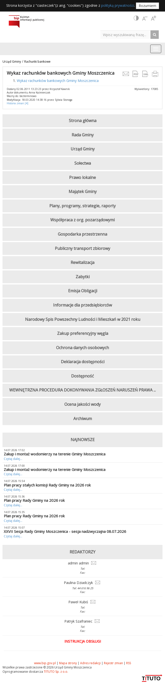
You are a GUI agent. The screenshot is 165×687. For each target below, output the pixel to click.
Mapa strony (68, 663)
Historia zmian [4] (17, 103)
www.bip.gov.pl (45, 663)
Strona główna (82, 120)
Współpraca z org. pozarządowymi (82, 220)
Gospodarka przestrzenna (82, 234)
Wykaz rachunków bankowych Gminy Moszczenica (58, 80)
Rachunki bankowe (37, 61)
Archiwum (82, 418)
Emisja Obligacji (82, 290)
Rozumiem (147, 5)
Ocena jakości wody (82, 404)
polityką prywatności (117, 5)
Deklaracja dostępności (82, 361)
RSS (128, 663)
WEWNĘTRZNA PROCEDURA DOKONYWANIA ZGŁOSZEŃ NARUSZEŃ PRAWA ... (82, 390)
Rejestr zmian (113, 663)
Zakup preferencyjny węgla (82, 333)
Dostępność (82, 376)
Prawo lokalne (82, 177)
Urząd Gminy (12, 61)
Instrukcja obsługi (82, 641)
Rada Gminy (83, 135)
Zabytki (83, 276)
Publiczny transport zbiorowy (82, 248)
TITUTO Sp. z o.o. (55, 671)
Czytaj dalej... (13, 459)
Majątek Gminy (83, 191)
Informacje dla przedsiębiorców (82, 305)
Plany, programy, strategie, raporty (82, 206)
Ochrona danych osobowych (82, 347)
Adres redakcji (90, 663)
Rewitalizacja (82, 262)
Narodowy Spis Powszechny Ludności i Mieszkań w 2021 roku (82, 319)
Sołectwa (82, 163)
